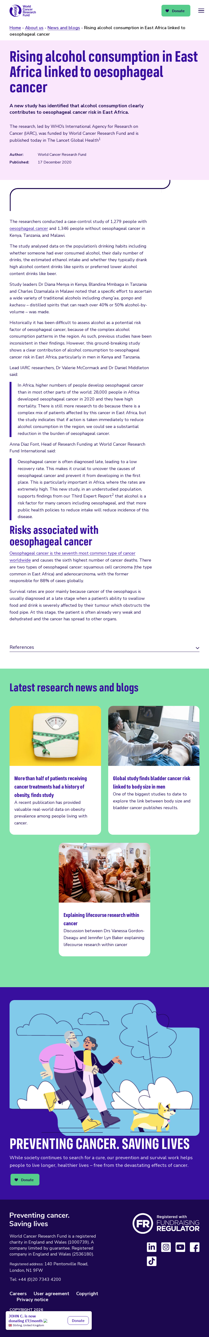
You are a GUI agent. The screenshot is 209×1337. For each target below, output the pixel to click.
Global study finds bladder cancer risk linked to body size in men (154, 770)
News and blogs (64, 28)
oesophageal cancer (29, 228)
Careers (18, 1294)
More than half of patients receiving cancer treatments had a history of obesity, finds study (55, 770)
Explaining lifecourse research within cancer (104, 899)
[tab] (104, 648)
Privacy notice (32, 1300)
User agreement (51, 1294)
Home (15, 28)
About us (34, 28)
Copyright (87, 1294)
